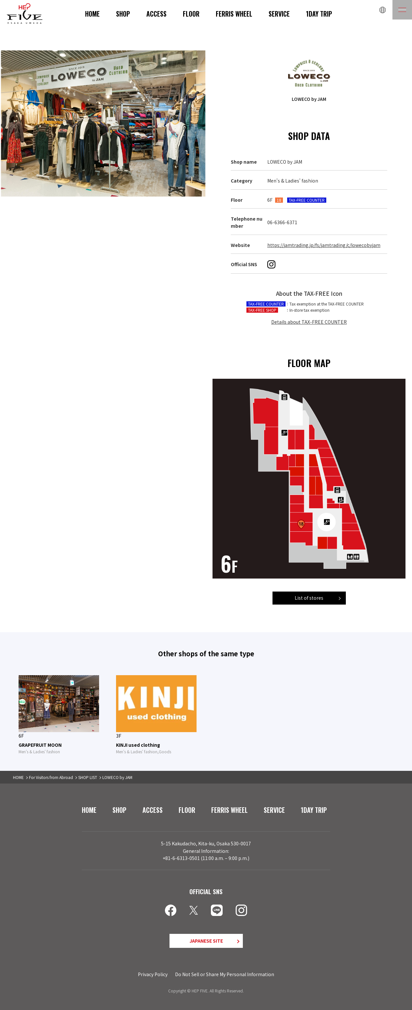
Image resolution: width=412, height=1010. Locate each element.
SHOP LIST (87, 777)
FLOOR (191, 14)
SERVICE (279, 14)
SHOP (123, 14)
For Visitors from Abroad (51, 777)
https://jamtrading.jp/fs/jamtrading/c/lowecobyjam (323, 245)
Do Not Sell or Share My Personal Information (224, 974)
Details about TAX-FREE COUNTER (309, 322)
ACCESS (156, 14)
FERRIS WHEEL (234, 14)
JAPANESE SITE (206, 940)
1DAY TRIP (319, 14)
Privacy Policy (153, 974)
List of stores (309, 597)
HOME (92, 14)
